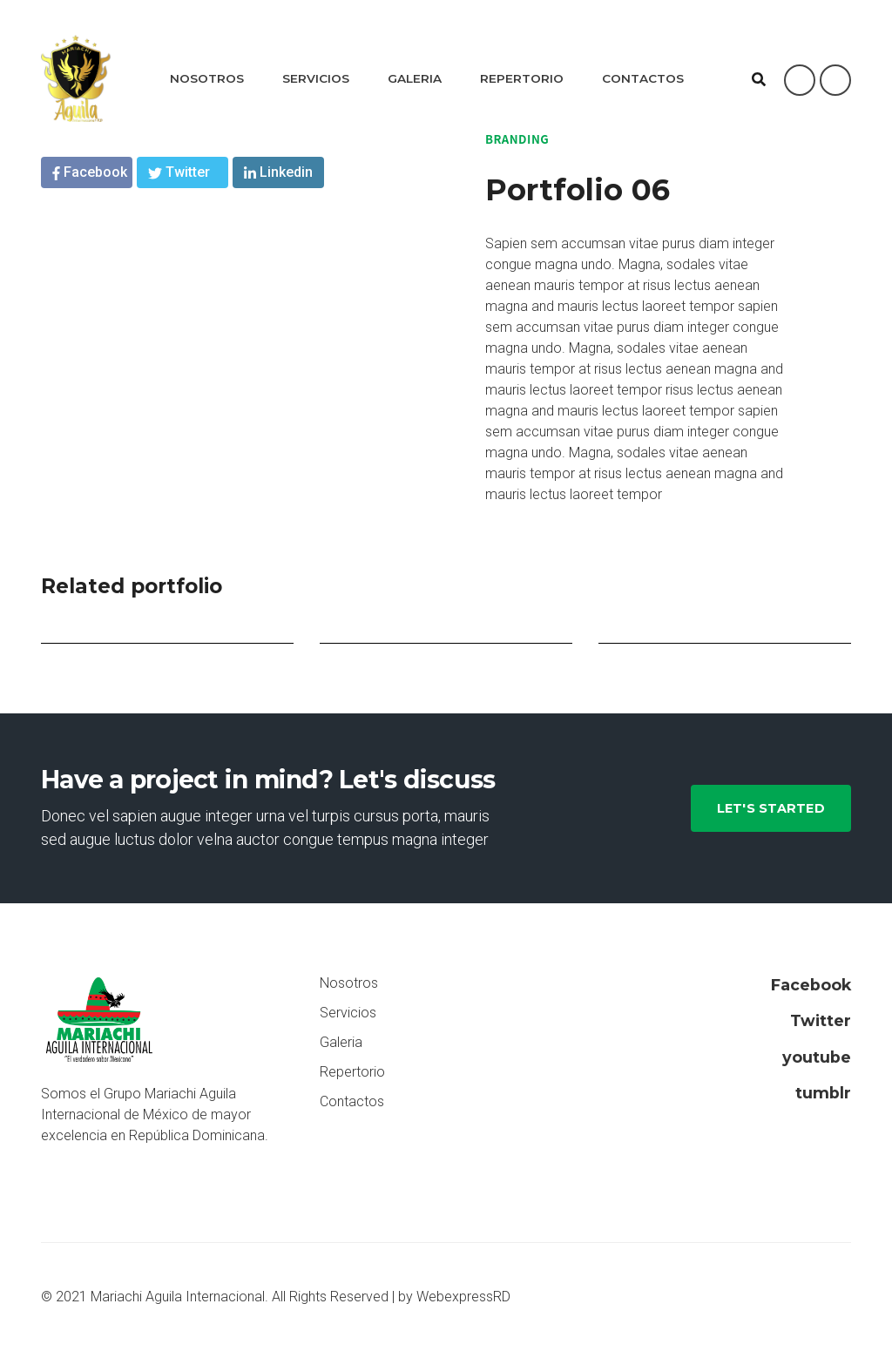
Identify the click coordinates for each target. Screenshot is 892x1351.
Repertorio (522, 78)
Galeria (415, 78)
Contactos (643, 78)
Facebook (89, 172)
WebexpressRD (463, 1296)
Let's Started (771, 808)
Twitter (179, 172)
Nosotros (207, 78)
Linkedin (278, 172)
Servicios (315, 78)
